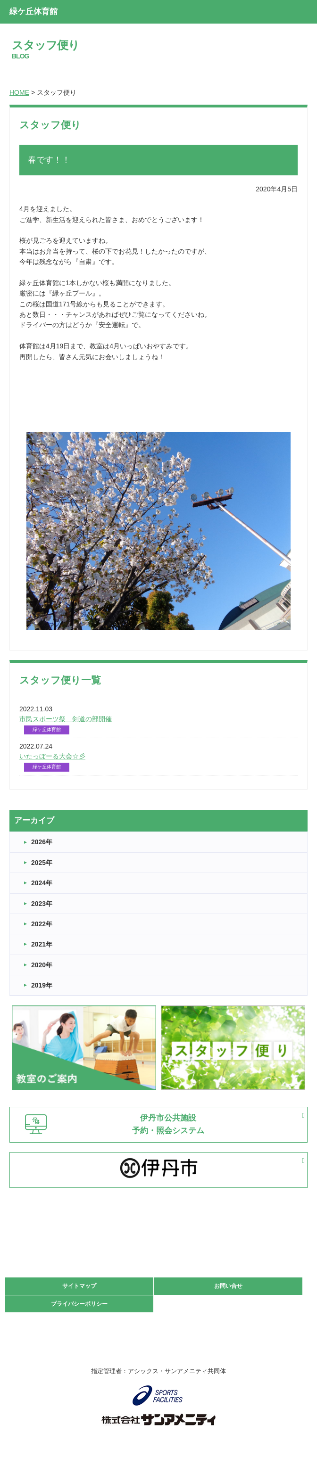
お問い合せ (228, 1286)
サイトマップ (79, 1286)
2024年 (41, 883)
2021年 (41, 944)
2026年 (41, 842)
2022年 (41, 924)
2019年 (41, 985)
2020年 (41, 965)
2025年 (41, 862)
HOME (19, 92)
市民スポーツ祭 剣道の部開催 (65, 719)
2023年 (41, 903)
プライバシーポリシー (79, 1304)
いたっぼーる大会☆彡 (52, 756)
